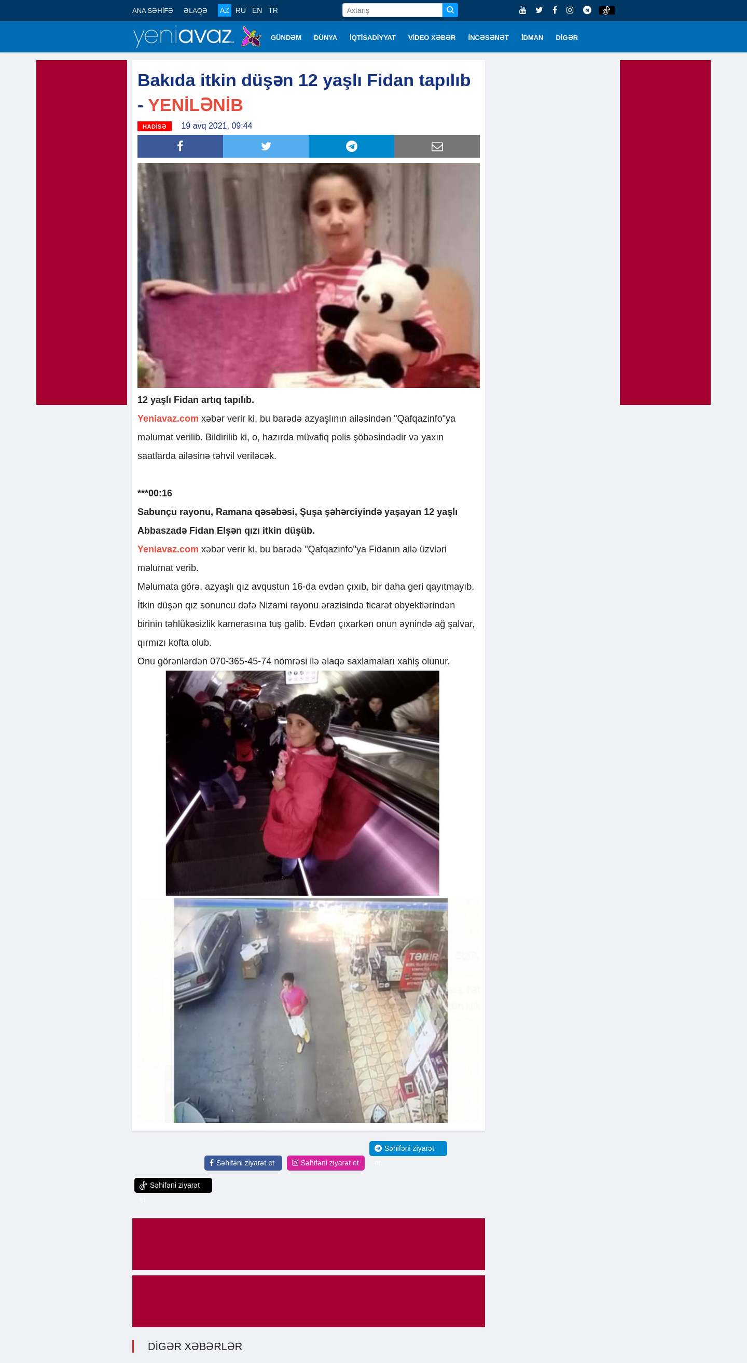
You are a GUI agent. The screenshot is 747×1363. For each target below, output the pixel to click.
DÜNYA (325, 37)
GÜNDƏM (286, 37)
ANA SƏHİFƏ (152, 11)
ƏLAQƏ (196, 11)
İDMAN (532, 37)
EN (257, 10)
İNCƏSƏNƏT (488, 37)
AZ (224, 10)
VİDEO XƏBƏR (432, 37)
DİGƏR (567, 37)
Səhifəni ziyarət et (242, 1163)
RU (241, 10)
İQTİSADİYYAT (373, 37)
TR (273, 10)
